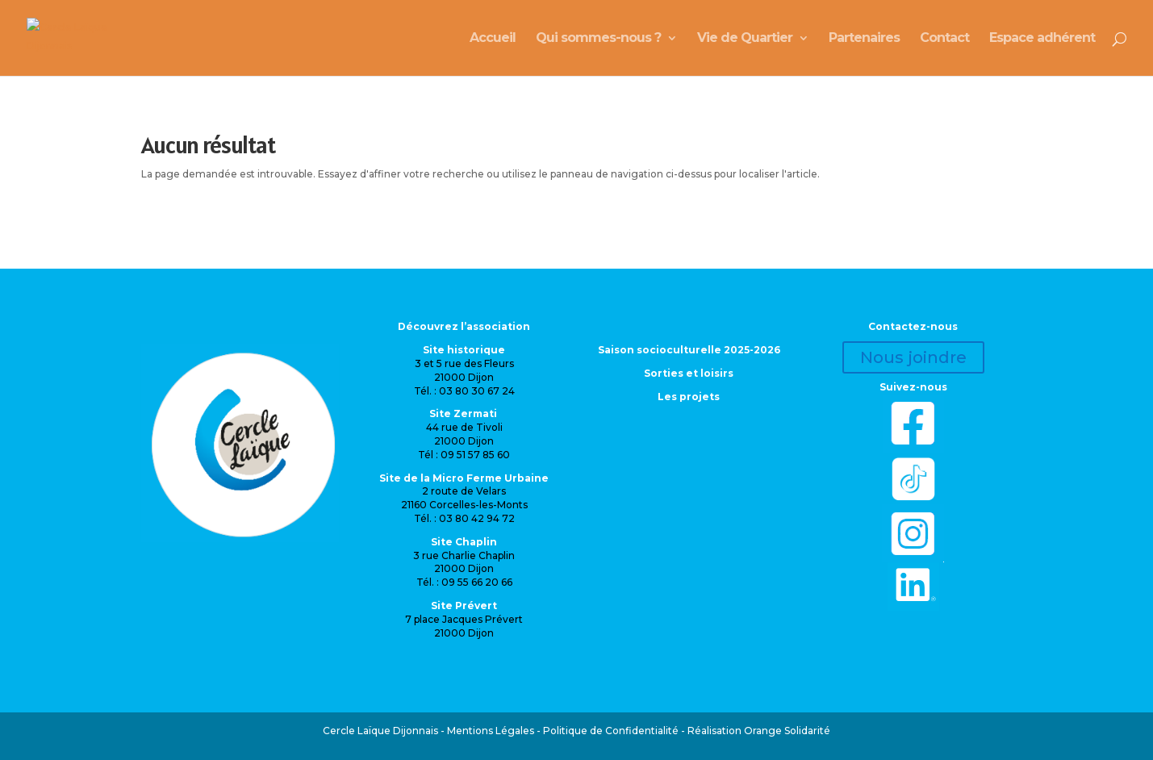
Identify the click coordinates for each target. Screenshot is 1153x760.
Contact (944, 38)
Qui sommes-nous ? (598, 38)
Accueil (493, 38)
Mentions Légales (490, 731)
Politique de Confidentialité (611, 731)
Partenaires (864, 38)
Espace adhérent (1042, 38)
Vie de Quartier (744, 38)
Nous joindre (913, 357)
